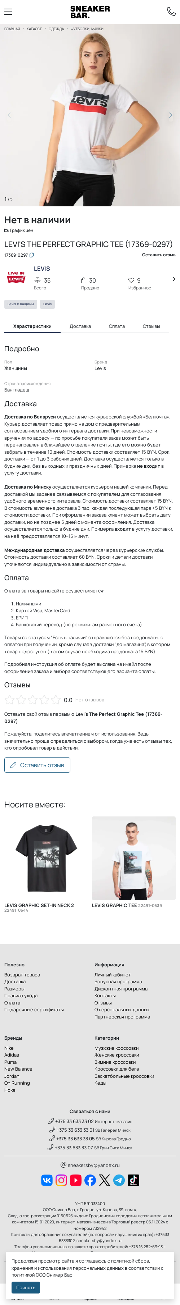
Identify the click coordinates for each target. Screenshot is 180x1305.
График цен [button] (20, 230)
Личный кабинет (113, 975)
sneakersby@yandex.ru (90, 1166)
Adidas (11, 1056)
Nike (9, 1049)
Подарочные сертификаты (34, 1010)
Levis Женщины (21, 305)
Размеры (14, 989)
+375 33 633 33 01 (71, 1131)
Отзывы (103, 1004)
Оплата (12, 1004)
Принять (25, 1287)
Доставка (15, 982)
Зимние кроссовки (115, 1063)
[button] (171, 115)
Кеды (100, 1084)
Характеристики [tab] (32, 327)
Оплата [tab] (117, 327)
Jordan (11, 1077)
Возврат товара (22, 975)
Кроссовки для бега (117, 1070)
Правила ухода (21, 996)
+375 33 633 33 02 (71, 1122)
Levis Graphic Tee (127, 906)
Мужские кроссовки (117, 1049)
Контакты (105, 996)
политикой (23, 1275)
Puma (10, 1063)
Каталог (34, 29)
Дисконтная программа (121, 989)
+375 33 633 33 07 (70, 1148)
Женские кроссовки (117, 1056)
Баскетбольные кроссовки (124, 1077)
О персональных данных (122, 1010)
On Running (17, 1084)
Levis (47, 305)
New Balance (18, 1070)
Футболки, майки (87, 29)
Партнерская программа (122, 1018)
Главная (12, 29)
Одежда (56, 29)
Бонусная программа (118, 982)
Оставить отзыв (37, 766)
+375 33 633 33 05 (72, 1139)
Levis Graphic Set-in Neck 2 (39, 909)
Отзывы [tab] (151, 327)
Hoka (9, 1091)
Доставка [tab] (80, 327)
